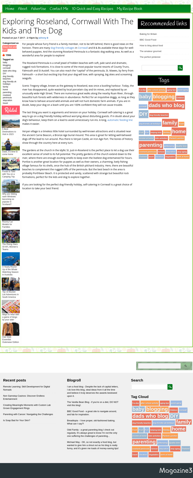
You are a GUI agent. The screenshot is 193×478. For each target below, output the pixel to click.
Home (9, 8)
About (22, 8)
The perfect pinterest (150, 57)
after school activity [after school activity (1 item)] (156, 90)
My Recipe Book (129, 8)
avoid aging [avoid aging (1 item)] (183, 90)
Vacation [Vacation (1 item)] (159, 157)
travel (5, 103)
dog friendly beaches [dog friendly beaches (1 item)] (159, 115)
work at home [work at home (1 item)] (183, 157)
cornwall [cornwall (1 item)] (143, 106)
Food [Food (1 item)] (181, 124)
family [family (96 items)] (170, 123)
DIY (4, 73)
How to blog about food (151, 45)
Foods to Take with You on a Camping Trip (8, 174)
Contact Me (59, 8)
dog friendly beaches (8, 77)
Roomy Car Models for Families (7, 224)
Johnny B (43, 37)
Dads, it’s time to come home (10, 153)
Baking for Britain (148, 34)
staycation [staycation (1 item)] (170, 152)
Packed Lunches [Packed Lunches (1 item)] (177, 138)
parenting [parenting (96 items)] (151, 145)
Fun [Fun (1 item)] (147, 133)
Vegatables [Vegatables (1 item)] (170, 157)
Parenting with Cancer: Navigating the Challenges (28, 414)
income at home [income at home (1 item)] (146, 138)
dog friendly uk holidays (9, 82)
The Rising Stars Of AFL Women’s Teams (10, 247)
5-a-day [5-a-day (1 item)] (142, 90)
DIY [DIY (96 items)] (143, 114)
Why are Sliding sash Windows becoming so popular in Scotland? (9, 199)
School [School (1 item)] (161, 152)
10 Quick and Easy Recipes (92, 8)
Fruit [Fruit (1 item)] (141, 133)
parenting (7, 92)
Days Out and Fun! (9, 48)
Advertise (38, 8)
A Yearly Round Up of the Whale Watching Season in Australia (10, 271)
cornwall (6, 68)
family (5, 87)
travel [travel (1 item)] (151, 157)
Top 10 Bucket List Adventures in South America (10, 294)
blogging (7, 65)
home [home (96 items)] (179, 131)
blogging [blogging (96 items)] (164, 96)
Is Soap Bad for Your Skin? (16, 420)
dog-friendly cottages (63, 47)
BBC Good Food (148, 39)
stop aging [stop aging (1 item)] (182, 152)
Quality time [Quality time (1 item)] (181, 146)
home (5, 89)
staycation (7, 100)
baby (5, 62)
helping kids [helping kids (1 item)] (156, 133)
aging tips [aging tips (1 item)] (171, 90)
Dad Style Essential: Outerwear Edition (10, 339)
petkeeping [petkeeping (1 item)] (169, 146)
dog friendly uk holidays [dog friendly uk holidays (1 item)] (150, 124)
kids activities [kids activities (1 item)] (161, 138)
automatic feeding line (120, 120)
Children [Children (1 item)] (180, 98)
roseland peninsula (7, 96)
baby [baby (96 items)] (145, 96)
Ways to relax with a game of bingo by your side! (10, 317)
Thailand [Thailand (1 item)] (143, 157)
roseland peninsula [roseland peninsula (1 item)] (147, 152)
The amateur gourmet (150, 51)
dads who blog (9, 71)
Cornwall (83, 47)
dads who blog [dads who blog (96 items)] (166, 105)
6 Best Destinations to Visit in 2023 (9, 132)
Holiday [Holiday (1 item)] (166, 133)
